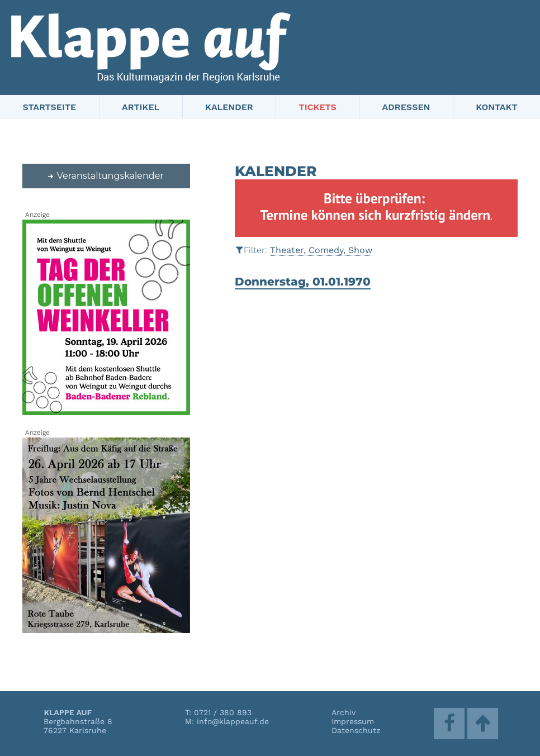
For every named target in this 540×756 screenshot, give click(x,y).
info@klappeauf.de (233, 721)
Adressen (406, 107)
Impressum (352, 721)
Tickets (318, 107)
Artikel (140, 107)
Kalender (229, 107)
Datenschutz (355, 730)
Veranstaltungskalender (105, 175)
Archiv (343, 712)
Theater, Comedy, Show (321, 250)
